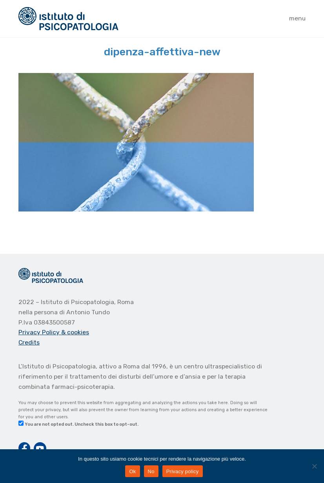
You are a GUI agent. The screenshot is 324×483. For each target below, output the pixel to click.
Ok (132, 471)
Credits (29, 342)
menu (297, 18)
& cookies (75, 332)
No (151, 471)
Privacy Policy (39, 332)
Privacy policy (182, 471)
